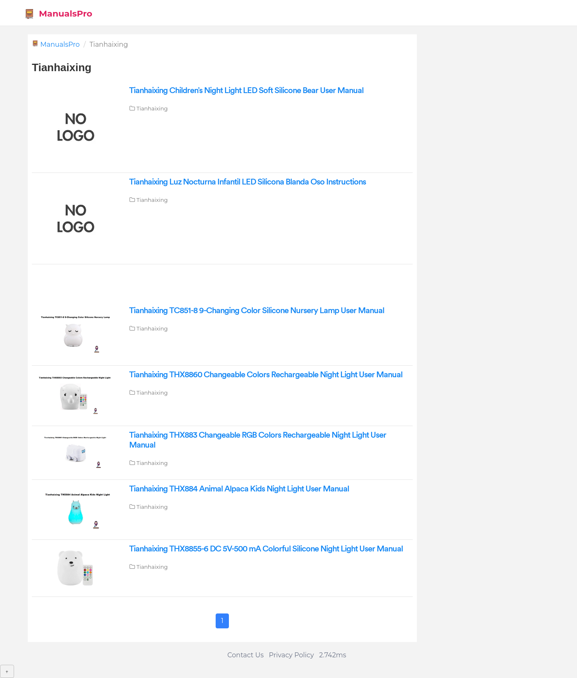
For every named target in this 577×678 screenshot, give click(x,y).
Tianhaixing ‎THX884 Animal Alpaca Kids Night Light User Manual (239, 489)
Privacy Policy (291, 655)
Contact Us (245, 655)
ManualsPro (58, 13)
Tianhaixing (152, 108)
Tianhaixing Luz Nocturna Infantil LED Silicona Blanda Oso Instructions (247, 182)
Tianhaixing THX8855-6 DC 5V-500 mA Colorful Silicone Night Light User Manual (266, 549)
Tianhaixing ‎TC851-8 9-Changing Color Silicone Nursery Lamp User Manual (256, 311)
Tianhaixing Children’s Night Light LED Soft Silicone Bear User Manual (246, 90)
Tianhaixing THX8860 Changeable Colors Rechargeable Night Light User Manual (265, 375)
